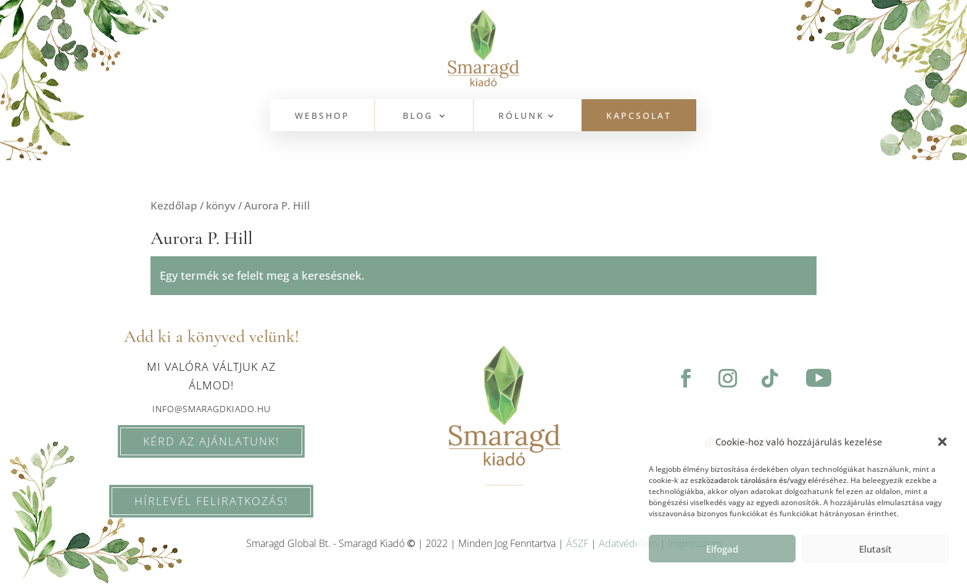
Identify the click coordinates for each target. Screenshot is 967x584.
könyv (221, 205)
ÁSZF (577, 543)
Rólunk (521, 116)
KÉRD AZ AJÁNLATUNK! (201, 441)
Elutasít (875, 549)
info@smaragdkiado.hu (211, 409)
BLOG (418, 116)
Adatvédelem (628, 543)
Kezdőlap (173, 205)
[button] (942, 442)
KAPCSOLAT (639, 116)
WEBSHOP (322, 116)
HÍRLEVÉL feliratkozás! (175, 500)
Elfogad (722, 549)
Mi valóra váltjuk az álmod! (211, 376)
